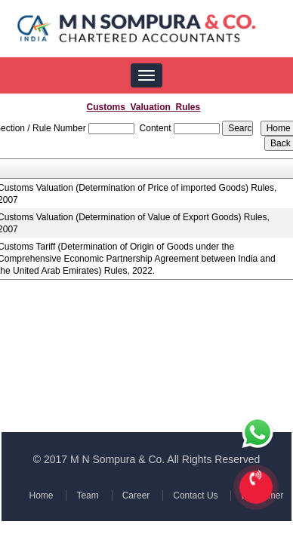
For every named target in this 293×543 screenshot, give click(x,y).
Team (88, 495)
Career (136, 495)
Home (42, 495)
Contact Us (193, 495)
